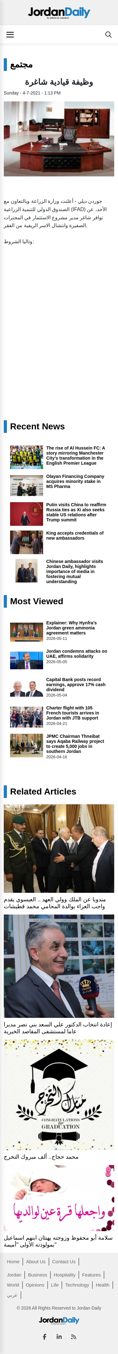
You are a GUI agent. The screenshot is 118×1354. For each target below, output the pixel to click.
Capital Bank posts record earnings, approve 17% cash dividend (75, 684)
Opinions (35, 1285)
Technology (77, 1285)
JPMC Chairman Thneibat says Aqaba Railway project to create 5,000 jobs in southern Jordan (75, 744)
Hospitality (65, 1274)
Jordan (14, 1274)
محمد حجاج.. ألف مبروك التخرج (41, 1157)
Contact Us (64, 1261)
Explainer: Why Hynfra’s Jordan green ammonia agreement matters (71, 627)
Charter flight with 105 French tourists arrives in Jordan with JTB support (72, 712)
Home (13, 1261)
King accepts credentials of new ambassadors (75, 536)
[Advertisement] (59, 313)
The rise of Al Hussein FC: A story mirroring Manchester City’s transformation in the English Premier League (75, 455)
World (13, 1285)
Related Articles (43, 791)
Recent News (37, 426)
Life (55, 1285)
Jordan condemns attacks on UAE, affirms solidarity (76, 654)
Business (37, 1274)
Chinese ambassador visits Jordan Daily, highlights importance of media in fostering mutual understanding (74, 571)
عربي (12, 1295)
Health (102, 1285)
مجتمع (21, 64)
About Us (36, 1261)
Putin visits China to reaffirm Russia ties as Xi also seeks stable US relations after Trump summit (76, 512)
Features (91, 1274)
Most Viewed (36, 601)
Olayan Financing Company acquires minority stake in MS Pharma (75, 481)
